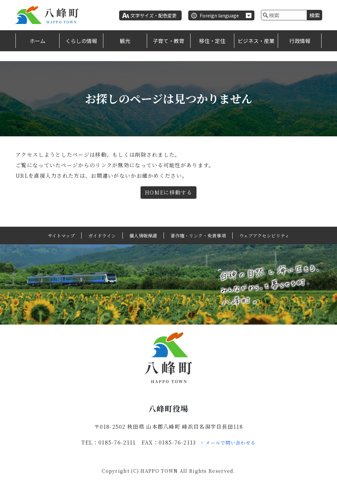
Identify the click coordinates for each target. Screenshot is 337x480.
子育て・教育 (168, 41)
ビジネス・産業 (256, 41)
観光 (125, 41)
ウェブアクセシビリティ (264, 235)
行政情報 (299, 41)
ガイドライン (102, 235)
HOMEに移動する (168, 192)
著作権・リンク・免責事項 (198, 235)
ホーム (37, 41)
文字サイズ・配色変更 (154, 15)
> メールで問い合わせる (228, 442)
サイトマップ (61, 235)
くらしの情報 (81, 41)
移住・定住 (212, 41)
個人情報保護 (143, 235)
